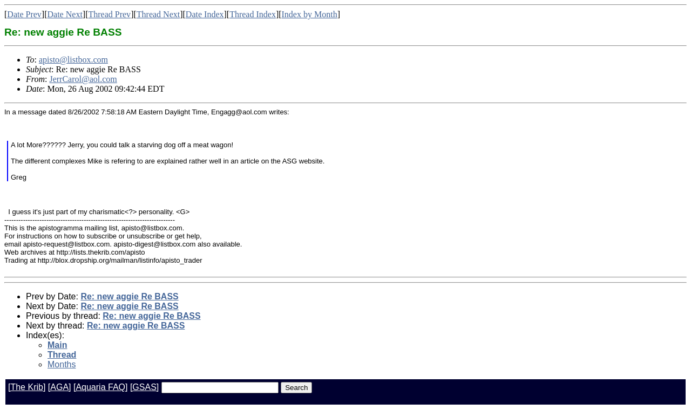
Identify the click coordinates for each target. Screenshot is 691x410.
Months (62, 364)
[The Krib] (26, 387)
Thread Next (158, 14)
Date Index (205, 14)
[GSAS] (144, 387)
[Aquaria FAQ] (100, 387)
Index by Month (309, 14)
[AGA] (59, 387)
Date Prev (24, 14)
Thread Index (252, 14)
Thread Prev (109, 14)
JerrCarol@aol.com (83, 79)
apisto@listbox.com (73, 59)
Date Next (65, 14)
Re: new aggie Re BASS (129, 296)
